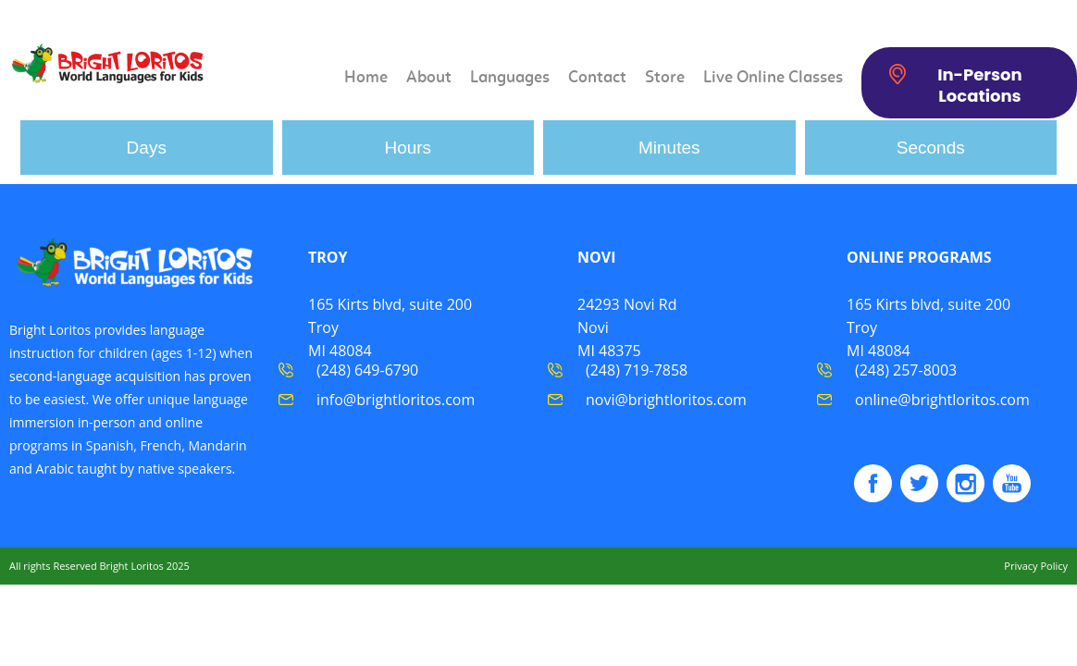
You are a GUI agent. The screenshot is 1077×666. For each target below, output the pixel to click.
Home (366, 77)
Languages (510, 77)
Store (665, 77)
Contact (597, 77)
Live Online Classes (773, 77)
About (429, 77)
